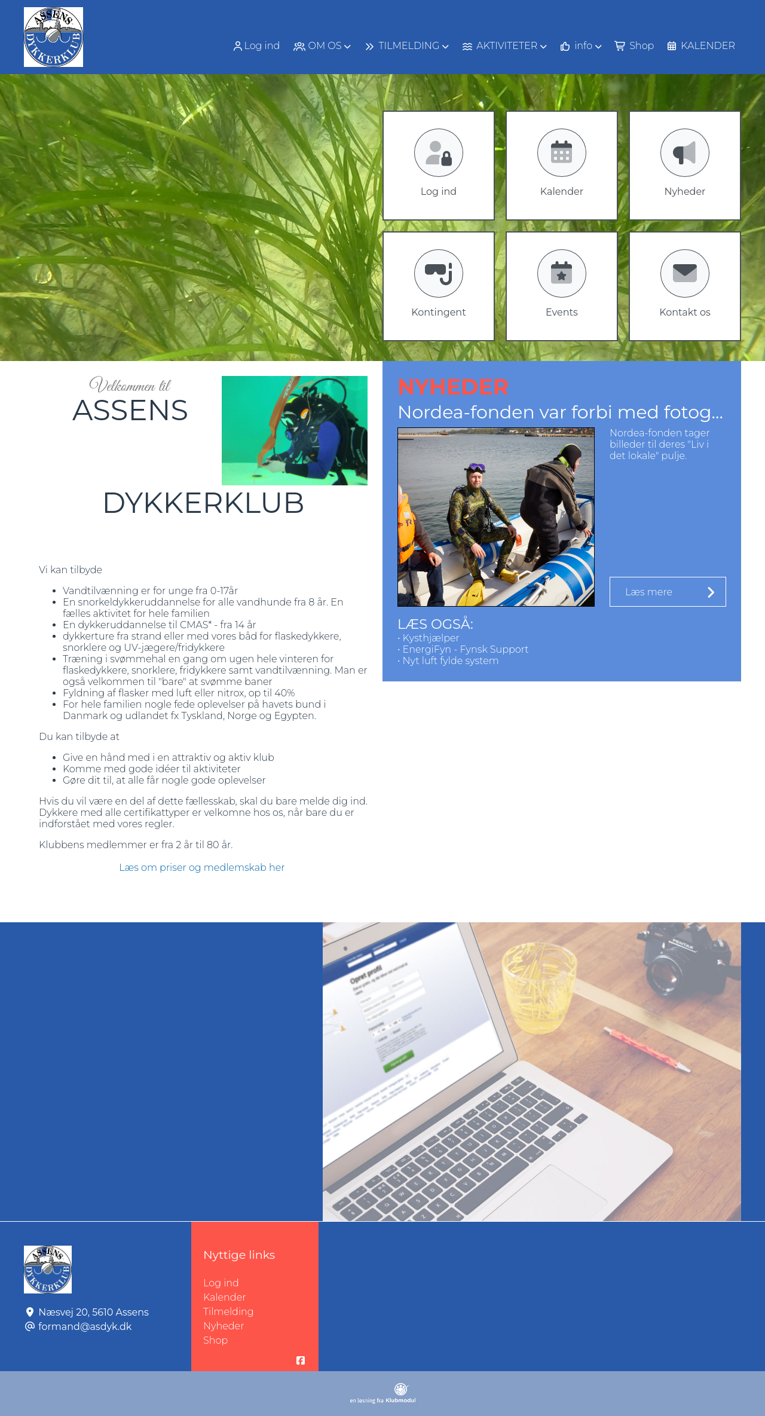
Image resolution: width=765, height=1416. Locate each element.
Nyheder (223, 1326)
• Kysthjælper (428, 638)
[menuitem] (257, 45)
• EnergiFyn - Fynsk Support (463, 649)
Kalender (224, 1297)
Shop (215, 1340)
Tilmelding (228, 1311)
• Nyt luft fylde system (448, 660)
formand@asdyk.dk (84, 1326)
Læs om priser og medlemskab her (201, 867)
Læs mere (648, 592)
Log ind (256, 46)
